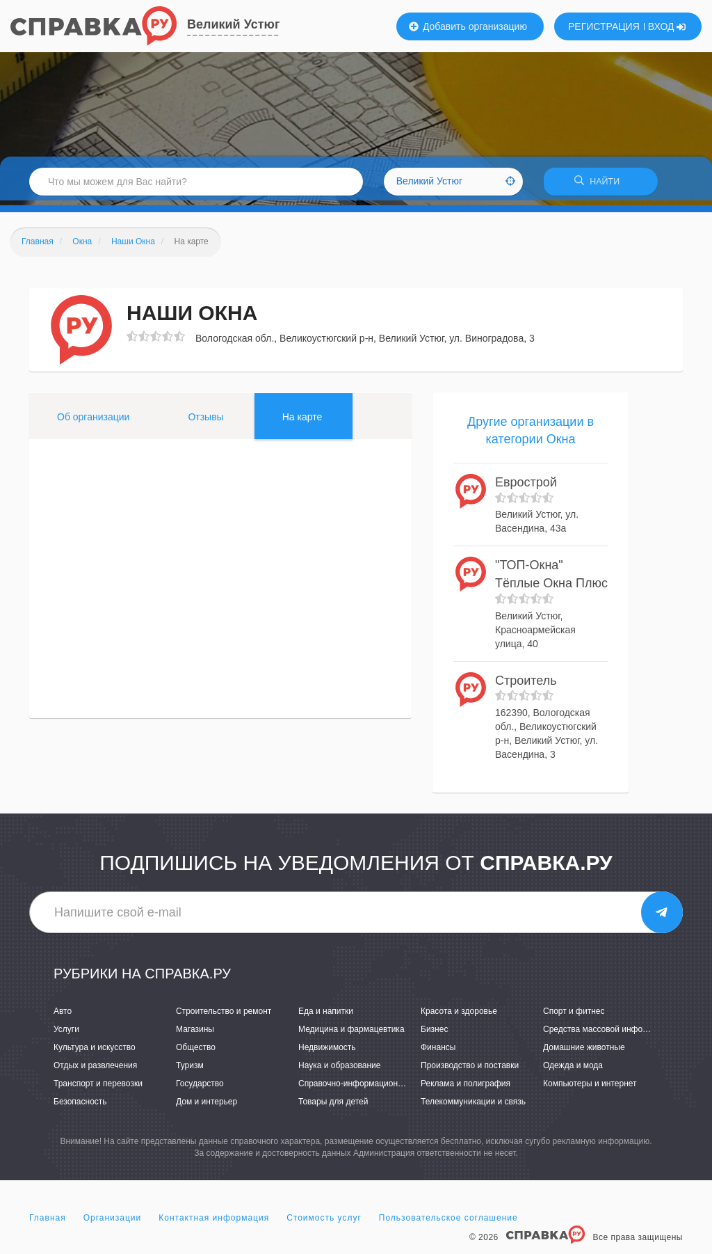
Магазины (195, 1033)
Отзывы (205, 421)
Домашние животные (584, 1052)
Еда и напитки (325, 1015)
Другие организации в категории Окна (530, 435)
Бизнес (434, 1033)
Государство (200, 1088)
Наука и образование (339, 1070)
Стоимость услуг (324, 1222)
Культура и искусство (95, 1052)
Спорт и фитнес (574, 1015)
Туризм (190, 1070)
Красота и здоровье (459, 1015)
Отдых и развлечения (95, 1070)
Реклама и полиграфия (465, 1088)
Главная (47, 1222)
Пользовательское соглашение (448, 1222)
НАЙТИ (601, 184)
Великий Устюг (233, 24)
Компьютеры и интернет (590, 1088)
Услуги (66, 1033)
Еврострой (526, 487)
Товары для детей (333, 1106)
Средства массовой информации (607, 1033)
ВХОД (667, 26)
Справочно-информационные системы (373, 1088)
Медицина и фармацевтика (351, 1033)
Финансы (438, 1052)
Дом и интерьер (206, 1106)
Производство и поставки (470, 1070)
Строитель (526, 685)
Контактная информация (214, 1222)
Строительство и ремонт (223, 1015)
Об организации (93, 421)
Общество (196, 1052)
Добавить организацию (468, 26)
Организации (112, 1222)
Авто (63, 1015)
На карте (302, 421)
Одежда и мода (573, 1070)
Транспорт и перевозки (98, 1088)
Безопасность (80, 1106)
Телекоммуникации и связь (473, 1106)
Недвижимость (327, 1052)
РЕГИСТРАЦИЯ (604, 26)
